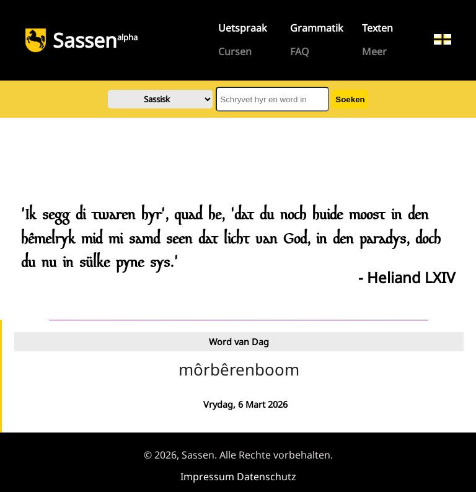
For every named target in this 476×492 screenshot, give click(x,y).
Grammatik (316, 28)
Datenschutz (266, 476)
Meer (374, 51)
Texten (377, 28)
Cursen (235, 51)
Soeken (349, 99)
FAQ (299, 51)
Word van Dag (239, 342)
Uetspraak (242, 28)
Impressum (207, 476)
